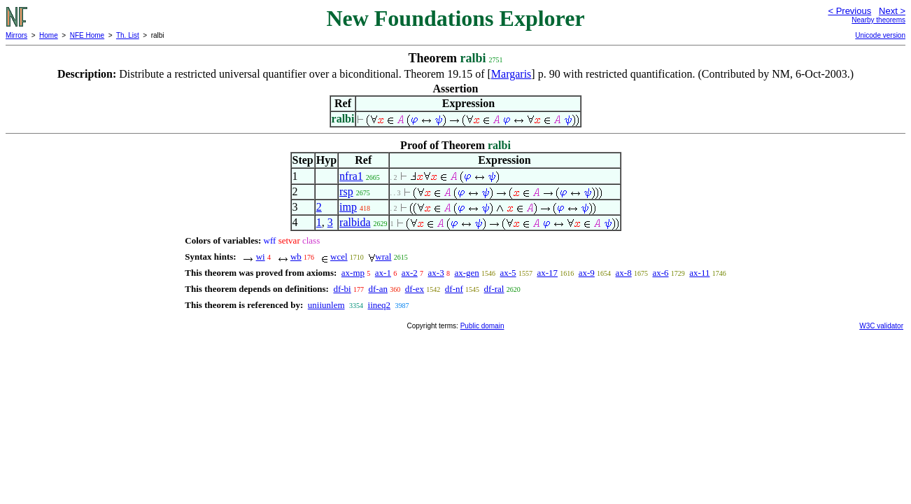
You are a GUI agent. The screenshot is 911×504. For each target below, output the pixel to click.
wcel (339, 256)
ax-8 (624, 272)
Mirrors (16, 35)
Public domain (482, 326)
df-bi (342, 289)
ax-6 (660, 272)
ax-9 (587, 272)
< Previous (849, 11)
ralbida (354, 222)
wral (383, 256)
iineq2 (379, 305)
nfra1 (351, 176)
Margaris (511, 74)
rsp (346, 191)
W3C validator (881, 326)
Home (48, 35)
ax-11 (699, 272)
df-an (377, 289)
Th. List (127, 35)
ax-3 (436, 272)
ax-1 (383, 272)
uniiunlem (326, 305)
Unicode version (880, 35)
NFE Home (87, 35)
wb (296, 256)
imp (348, 207)
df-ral (494, 289)
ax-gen (466, 272)
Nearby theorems (878, 20)
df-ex (414, 289)
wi (260, 256)
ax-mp (353, 272)
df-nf (454, 289)
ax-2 (410, 272)
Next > (892, 11)
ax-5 (508, 272)
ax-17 (547, 272)
